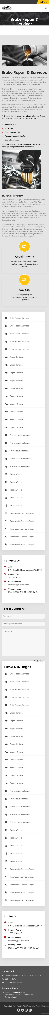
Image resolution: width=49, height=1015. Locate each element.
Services (18, 28)
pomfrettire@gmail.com (14, 982)
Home (8, 28)
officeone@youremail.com (18, 585)
